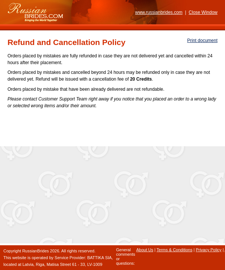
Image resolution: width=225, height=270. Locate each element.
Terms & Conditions (174, 250)
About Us (144, 250)
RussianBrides (35, 251)
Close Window (203, 12)
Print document (202, 40)
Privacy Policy (208, 250)
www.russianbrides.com (159, 12)
